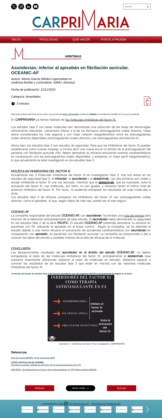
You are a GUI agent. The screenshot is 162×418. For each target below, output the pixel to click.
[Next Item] (147, 409)
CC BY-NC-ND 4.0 (79, 404)
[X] (14, 6)
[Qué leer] (121, 388)
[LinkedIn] (28, 6)
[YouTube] (36, 6)
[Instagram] (21, 6)
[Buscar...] (132, 6)
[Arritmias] (39, 388)
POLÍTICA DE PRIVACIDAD (106, 404)
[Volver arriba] (80, 388)
